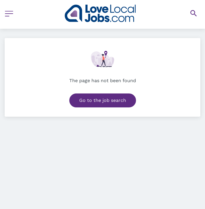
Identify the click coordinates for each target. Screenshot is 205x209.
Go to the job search (102, 100)
